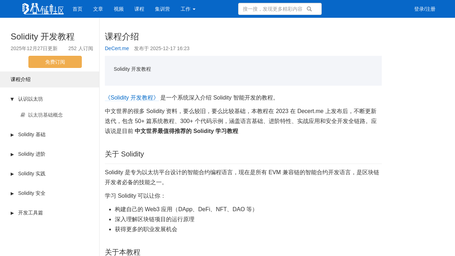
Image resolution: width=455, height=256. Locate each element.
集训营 (162, 9)
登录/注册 (424, 9)
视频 (119, 9)
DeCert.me (117, 48)
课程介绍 (21, 79)
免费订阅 (55, 62)
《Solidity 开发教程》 (132, 98)
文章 (98, 9)
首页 (77, 9)
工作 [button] (188, 9)
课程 (139, 9)
